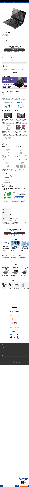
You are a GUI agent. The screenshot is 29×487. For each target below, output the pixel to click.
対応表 (3, 40)
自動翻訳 (19, 362)
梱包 (6, 40)
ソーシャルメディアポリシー (12, 362)
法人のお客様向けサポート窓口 (17, 51)
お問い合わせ (16, 362)
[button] (14, 347)
